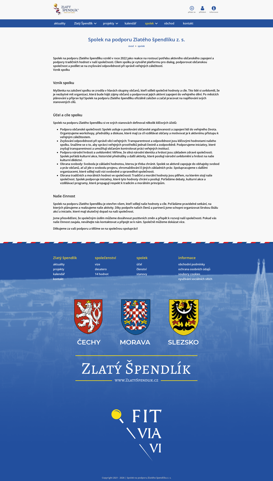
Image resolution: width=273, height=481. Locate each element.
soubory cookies (189, 274)
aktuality (59, 23)
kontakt (188, 23)
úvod (131, 46)
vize (97, 264)
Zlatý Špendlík (83, 23)
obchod (169, 23)
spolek (149, 23)
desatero (101, 269)
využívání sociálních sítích (195, 279)
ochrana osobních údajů (194, 269)
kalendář (130, 23)
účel (139, 264)
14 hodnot (101, 274)
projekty (108, 23)
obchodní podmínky (191, 264)
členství (141, 269)
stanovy (141, 274)
